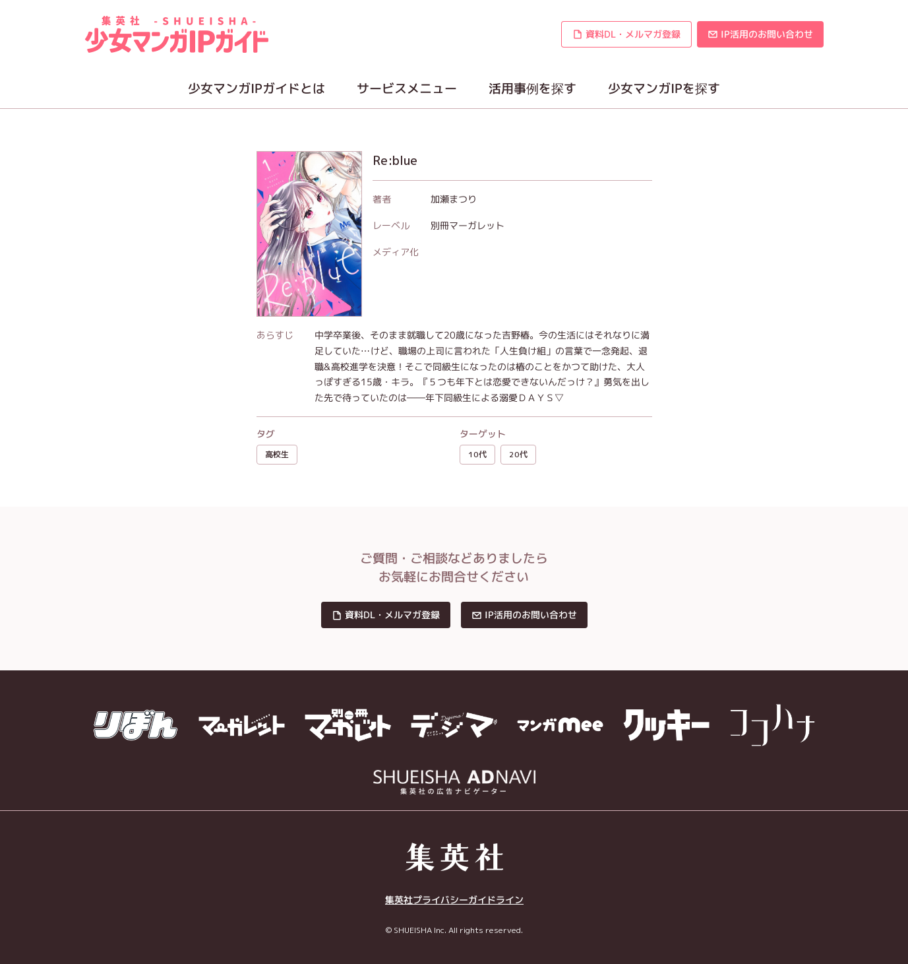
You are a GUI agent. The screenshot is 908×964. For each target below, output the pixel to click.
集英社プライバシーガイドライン (453, 899)
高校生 (277, 454)
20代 (518, 454)
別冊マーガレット (467, 225)
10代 (477, 454)
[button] (625, 34)
